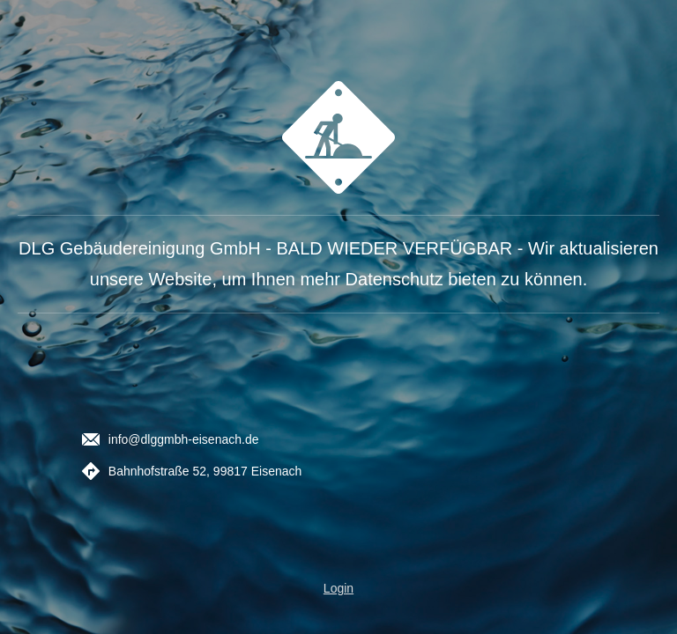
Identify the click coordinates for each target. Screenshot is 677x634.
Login (338, 588)
